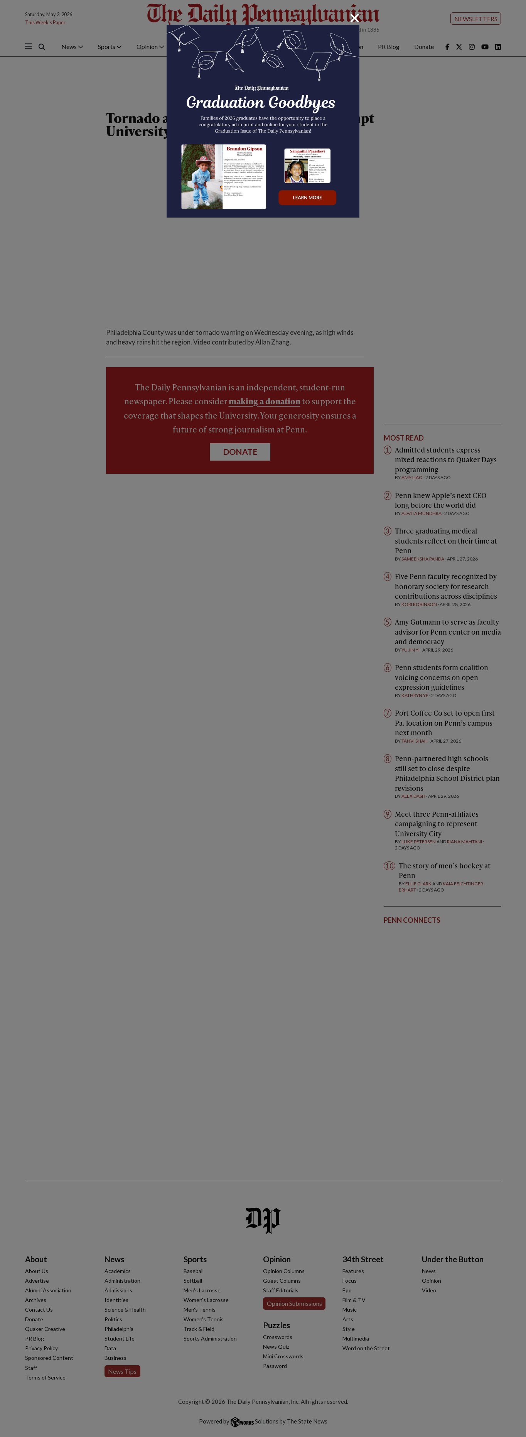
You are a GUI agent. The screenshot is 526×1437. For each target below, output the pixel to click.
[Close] (355, 18)
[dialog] (263, 718)
